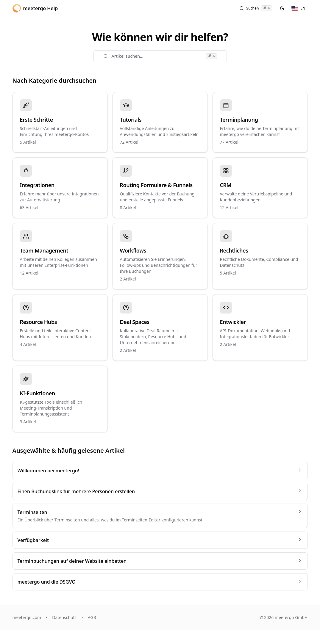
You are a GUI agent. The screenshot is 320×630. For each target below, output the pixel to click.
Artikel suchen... (160, 56)
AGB (92, 617)
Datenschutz (64, 617)
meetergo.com (27, 617)
